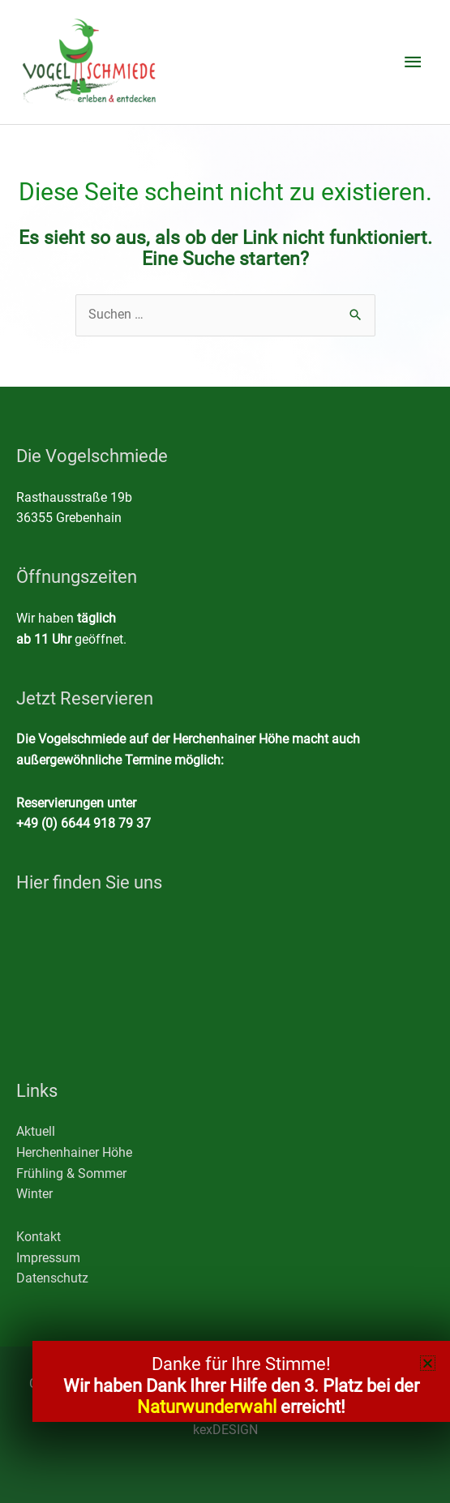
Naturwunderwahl (206, 1407)
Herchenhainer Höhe (74, 1152)
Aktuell (35, 1131)
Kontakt (38, 1237)
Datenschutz (52, 1278)
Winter (34, 1194)
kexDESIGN (225, 1430)
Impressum (48, 1258)
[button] (428, 1363)
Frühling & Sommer (71, 1174)
